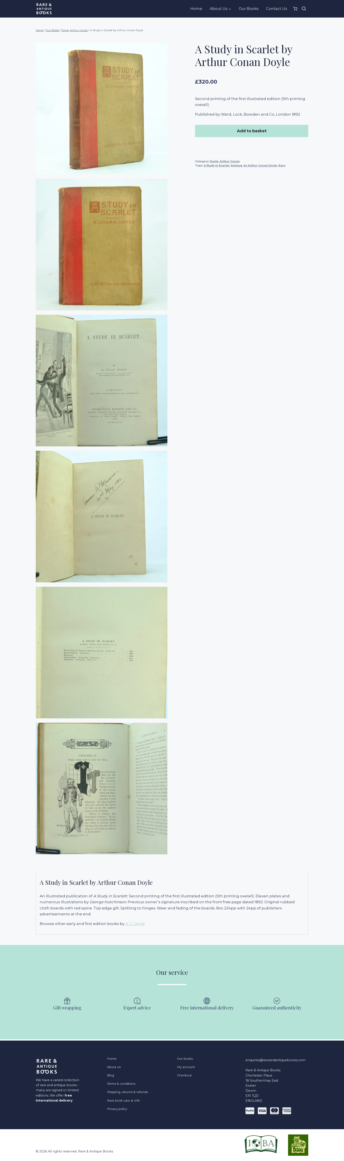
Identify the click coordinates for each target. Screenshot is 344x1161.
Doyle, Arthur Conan (228, 161)
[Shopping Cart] (295, 9)
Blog (111, 1075)
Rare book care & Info (125, 1102)
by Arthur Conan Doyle (263, 165)
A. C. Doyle (135, 923)
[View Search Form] (303, 8)
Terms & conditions (122, 1084)
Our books (185, 1058)
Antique (239, 165)
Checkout (185, 1075)
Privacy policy (118, 1111)
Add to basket (253, 131)
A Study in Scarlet (219, 165)
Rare (284, 165)
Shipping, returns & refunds (129, 1093)
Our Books (249, 8)
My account (186, 1066)
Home (196, 8)
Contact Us (276, 8)
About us (114, 1066)
